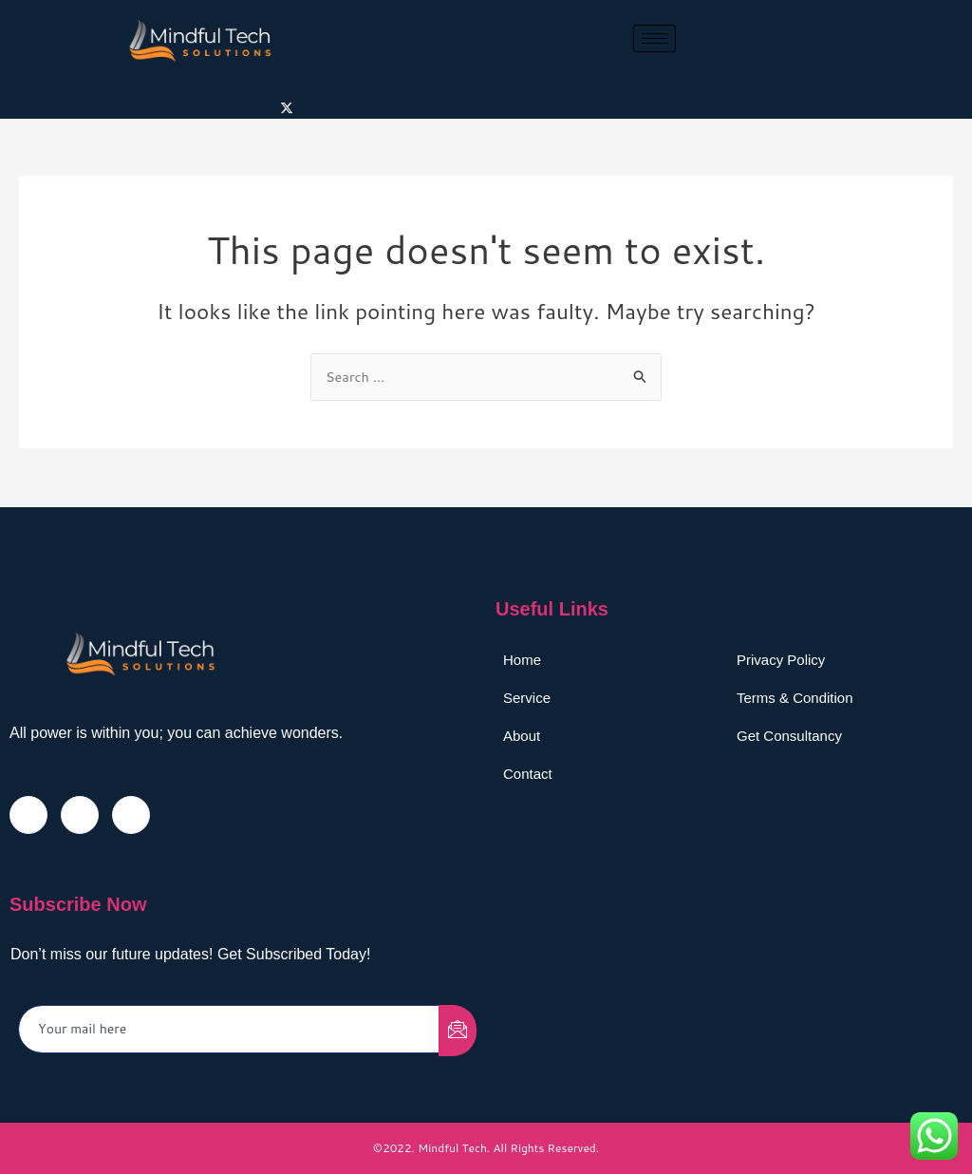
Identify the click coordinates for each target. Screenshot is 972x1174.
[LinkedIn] (131, 814)
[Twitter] (286, 107)
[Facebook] (28, 814)
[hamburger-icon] (654, 38)
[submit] (458, 1029)
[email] (229, 1028)
